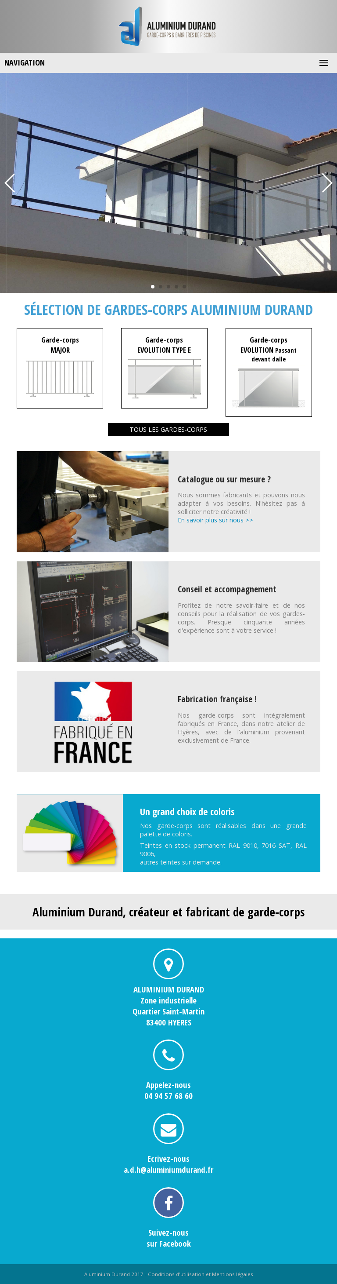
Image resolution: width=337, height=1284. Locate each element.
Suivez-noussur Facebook (169, 1238)
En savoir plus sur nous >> (215, 520)
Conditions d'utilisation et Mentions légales (200, 1274)
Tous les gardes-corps (168, 429)
